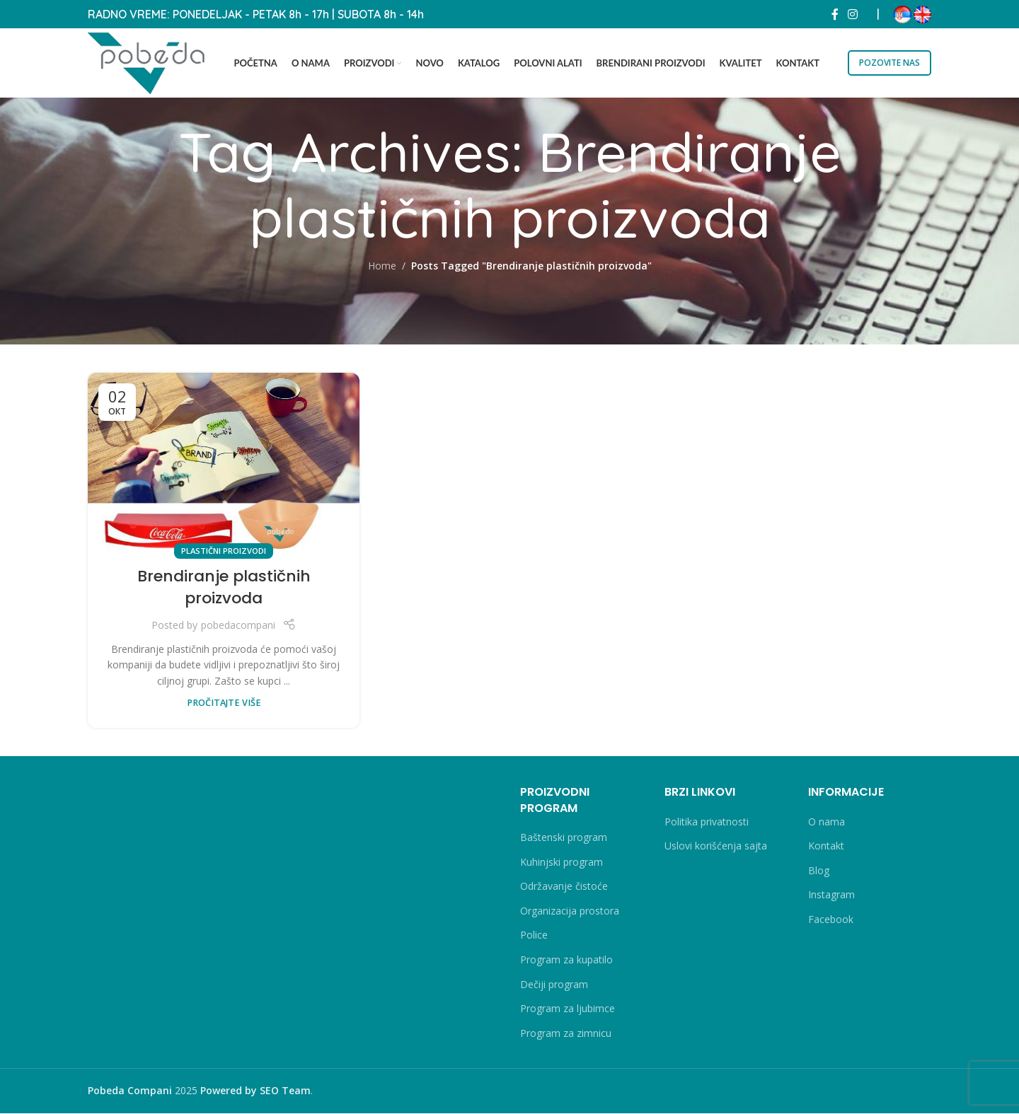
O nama (826, 822)
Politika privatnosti (706, 822)
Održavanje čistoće (564, 887)
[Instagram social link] (853, 14)
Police (534, 936)
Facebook (830, 920)
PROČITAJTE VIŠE (224, 703)
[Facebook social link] (835, 14)
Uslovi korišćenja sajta (715, 847)
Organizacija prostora (569, 911)
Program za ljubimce (567, 1009)
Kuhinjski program (561, 862)
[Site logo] (148, 62)
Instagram (831, 896)
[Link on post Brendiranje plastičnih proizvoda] (223, 463)
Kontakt (826, 847)
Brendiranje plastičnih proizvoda (224, 588)
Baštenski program (563, 838)
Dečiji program (554, 985)
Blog (818, 871)
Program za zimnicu (565, 1033)
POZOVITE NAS (889, 63)
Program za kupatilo (566, 960)
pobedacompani (238, 626)
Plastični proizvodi (223, 551)
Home (382, 266)
